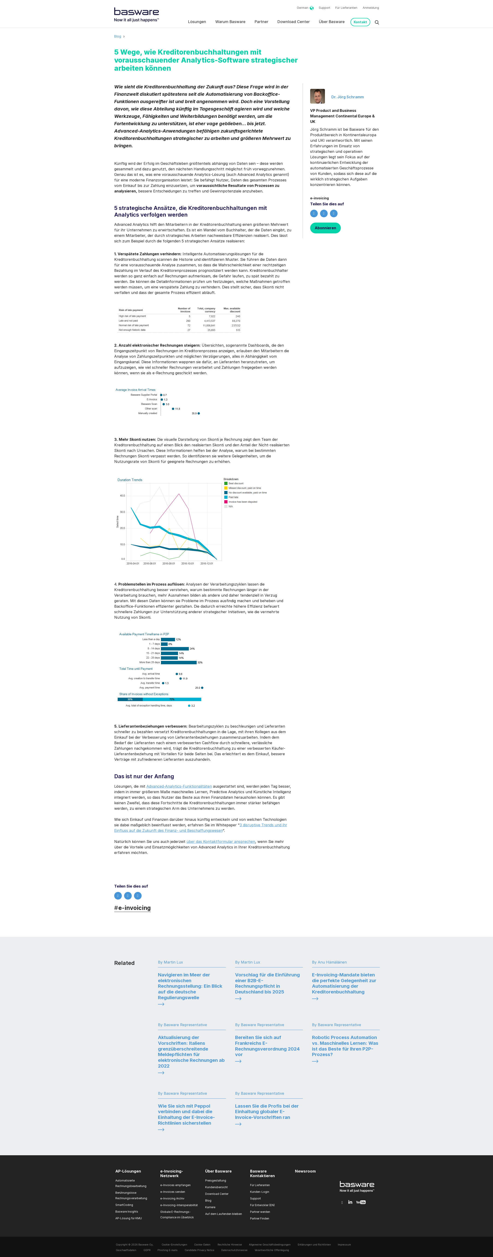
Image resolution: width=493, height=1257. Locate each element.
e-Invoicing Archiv (172, 1198)
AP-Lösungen (128, 1171)
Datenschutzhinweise (234, 1250)
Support (324, 7)
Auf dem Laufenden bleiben (223, 1214)
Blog (117, 36)
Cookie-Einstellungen (174, 1244)
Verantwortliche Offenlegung (272, 1250)
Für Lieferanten (346, 7)
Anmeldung (371, 7)
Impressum (344, 1244)
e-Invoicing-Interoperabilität (179, 1205)
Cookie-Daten (202, 1244)
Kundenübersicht (216, 1187)
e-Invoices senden (172, 1191)
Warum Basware (230, 21)
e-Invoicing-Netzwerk (171, 1173)
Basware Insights (126, 1211)
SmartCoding (124, 1205)
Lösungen (197, 21)
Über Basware (332, 21)
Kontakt (360, 22)
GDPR (147, 1250)
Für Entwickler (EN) (262, 1205)
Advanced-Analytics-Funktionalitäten (179, 786)
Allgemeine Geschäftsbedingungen (270, 1244)
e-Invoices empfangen (175, 1185)
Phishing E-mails (168, 1250)
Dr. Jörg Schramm (347, 97)
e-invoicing (132, 907)
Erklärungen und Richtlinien (314, 1244)
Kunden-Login (259, 1191)
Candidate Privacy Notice (199, 1250)
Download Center (293, 21)
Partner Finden (259, 1218)
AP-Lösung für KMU (128, 1218)
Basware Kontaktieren (262, 1173)
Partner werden (260, 1211)
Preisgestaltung (215, 1180)
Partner (261, 21)
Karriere (210, 1207)
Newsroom (305, 1171)
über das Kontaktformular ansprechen (221, 841)
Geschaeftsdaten (126, 1250)
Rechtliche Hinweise (230, 1244)
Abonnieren (325, 228)
